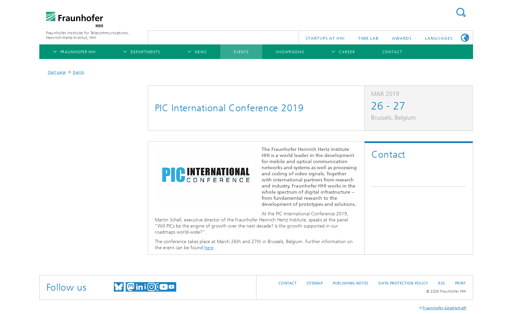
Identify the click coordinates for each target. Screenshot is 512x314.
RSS (441, 283)
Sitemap (315, 283)
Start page (57, 72)
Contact (287, 283)
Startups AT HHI (325, 38)
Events (78, 72)
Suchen (460, 12)
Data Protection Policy (403, 283)
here (208, 248)
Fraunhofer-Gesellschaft (444, 308)
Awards (401, 38)
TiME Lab (368, 38)
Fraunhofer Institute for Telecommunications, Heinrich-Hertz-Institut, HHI (87, 35)
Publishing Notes (350, 283)
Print (460, 283)
